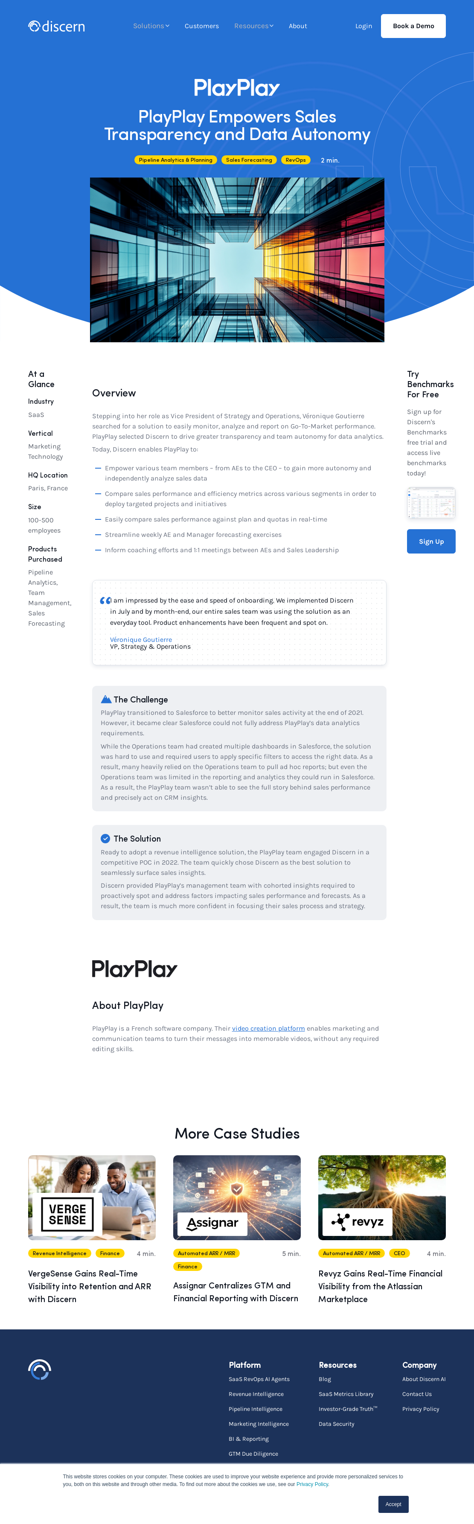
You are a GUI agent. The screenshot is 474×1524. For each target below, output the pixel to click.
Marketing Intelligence (259, 1423)
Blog (325, 1378)
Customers (203, 26)
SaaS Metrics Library (346, 1393)
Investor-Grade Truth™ (348, 1408)
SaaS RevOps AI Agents (259, 1378)
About (298, 26)
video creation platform (268, 1028)
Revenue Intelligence (256, 1393)
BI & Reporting (249, 1438)
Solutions (148, 26)
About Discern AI (424, 1378)
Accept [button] (393, 1504)
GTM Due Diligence (253, 1453)
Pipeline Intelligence (255, 1408)
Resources (251, 26)
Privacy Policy (312, 1484)
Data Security (337, 1423)
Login (363, 26)
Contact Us (417, 1393)
